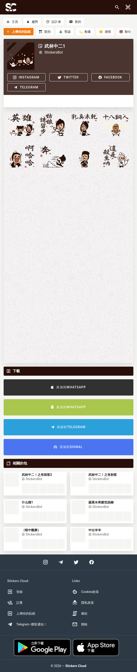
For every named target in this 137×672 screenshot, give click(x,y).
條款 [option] (79, 613)
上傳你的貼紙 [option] (21, 613)
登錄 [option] (15, 591)
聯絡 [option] (79, 624)
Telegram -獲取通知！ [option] (27, 624)
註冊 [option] (15, 602)
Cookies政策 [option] (85, 591)
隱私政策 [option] (83, 602)
